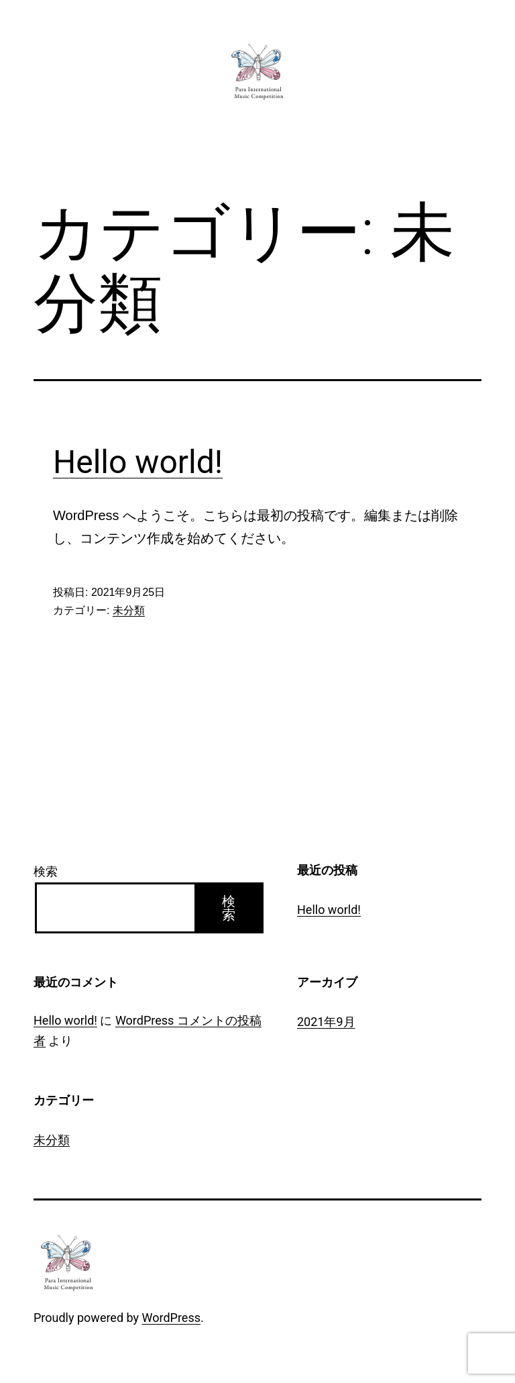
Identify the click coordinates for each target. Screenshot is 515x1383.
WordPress (171, 1318)
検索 (46, 871)
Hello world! (138, 462)
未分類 (129, 610)
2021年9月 (326, 1022)
